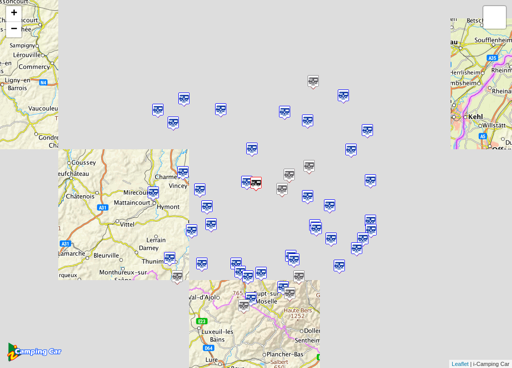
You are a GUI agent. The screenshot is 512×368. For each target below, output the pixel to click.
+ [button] (14, 13)
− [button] (14, 29)
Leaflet (460, 364)
